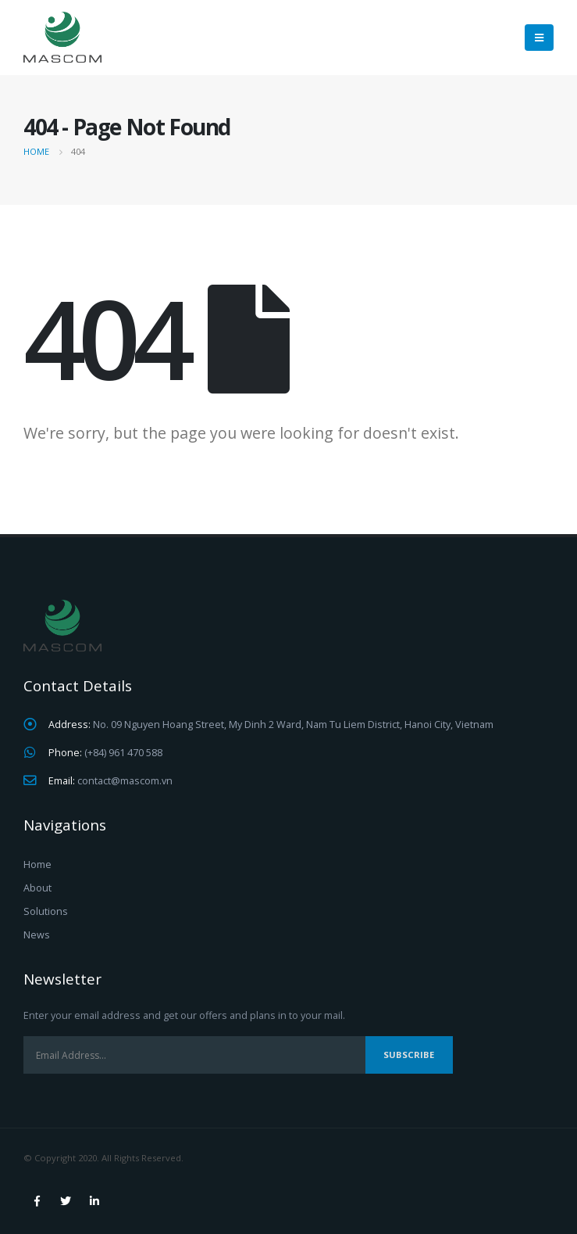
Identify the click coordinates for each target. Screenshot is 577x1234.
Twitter (65, 1201)
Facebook (36, 1201)
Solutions (45, 911)
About (37, 888)
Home (37, 864)
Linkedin (94, 1201)
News (36, 935)
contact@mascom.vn (125, 780)
